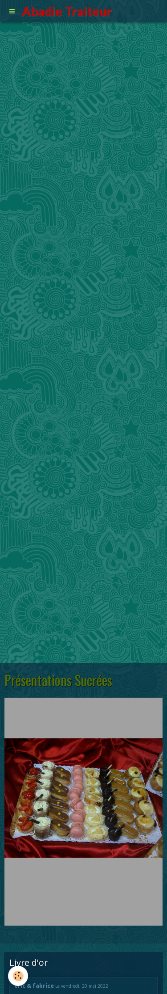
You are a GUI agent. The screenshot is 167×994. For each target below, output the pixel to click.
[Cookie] (18, 976)
